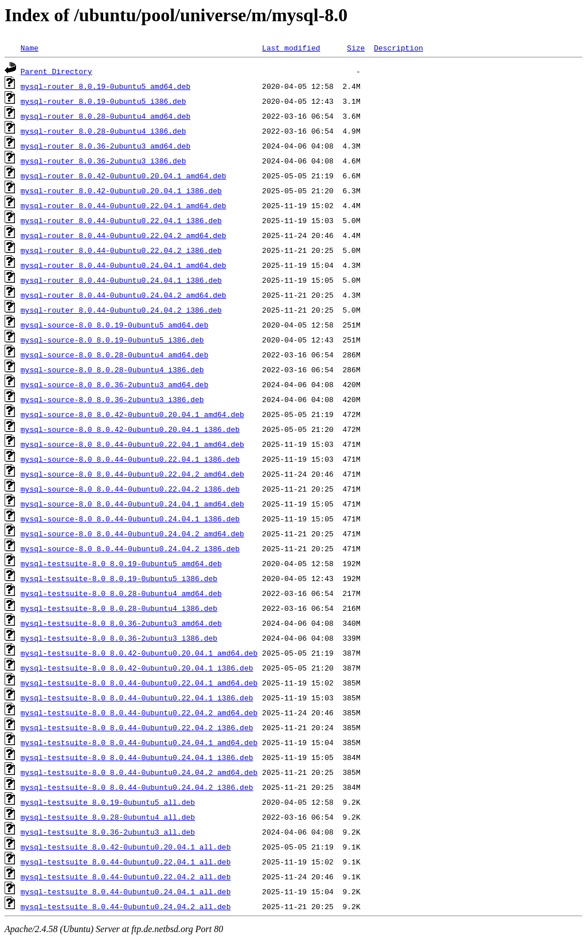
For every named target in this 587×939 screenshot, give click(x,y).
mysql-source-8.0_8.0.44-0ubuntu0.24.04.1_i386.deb (130, 518)
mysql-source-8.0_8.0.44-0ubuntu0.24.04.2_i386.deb (130, 548)
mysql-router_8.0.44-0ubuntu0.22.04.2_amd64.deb (123, 235)
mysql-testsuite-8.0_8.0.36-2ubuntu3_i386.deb (119, 638)
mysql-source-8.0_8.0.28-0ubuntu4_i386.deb (112, 369)
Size (356, 47)
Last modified (291, 47)
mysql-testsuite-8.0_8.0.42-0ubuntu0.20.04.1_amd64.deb (139, 653)
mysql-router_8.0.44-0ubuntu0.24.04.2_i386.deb (121, 310)
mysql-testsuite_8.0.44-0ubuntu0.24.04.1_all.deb (126, 891)
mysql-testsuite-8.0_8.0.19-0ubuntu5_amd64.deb (121, 563)
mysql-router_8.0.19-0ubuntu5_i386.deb (103, 101)
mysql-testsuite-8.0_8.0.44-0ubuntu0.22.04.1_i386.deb (137, 697)
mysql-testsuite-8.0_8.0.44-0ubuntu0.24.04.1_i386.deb (137, 757)
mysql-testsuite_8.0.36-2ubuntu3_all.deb (108, 832)
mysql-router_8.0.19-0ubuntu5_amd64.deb (105, 86)
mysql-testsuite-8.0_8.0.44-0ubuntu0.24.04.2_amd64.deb (139, 772)
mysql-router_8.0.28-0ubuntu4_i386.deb (103, 131)
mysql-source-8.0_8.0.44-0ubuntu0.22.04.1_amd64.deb (132, 444)
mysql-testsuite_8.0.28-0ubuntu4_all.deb (108, 817)
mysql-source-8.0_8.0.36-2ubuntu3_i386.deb (112, 399)
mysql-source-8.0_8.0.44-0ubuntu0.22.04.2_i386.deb (130, 489)
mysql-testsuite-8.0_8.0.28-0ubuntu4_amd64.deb (121, 593)
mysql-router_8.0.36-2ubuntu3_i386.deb (103, 160)
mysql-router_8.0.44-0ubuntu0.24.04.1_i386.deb (121, 280)
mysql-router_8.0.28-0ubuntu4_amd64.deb (105, 116)
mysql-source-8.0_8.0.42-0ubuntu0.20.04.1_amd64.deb (132, 414)
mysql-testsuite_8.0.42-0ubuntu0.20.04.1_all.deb (126, 846)
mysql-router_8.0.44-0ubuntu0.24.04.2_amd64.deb (123, 295)
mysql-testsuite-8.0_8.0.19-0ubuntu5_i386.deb (119, 578)
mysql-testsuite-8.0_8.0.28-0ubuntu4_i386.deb (119, 608)
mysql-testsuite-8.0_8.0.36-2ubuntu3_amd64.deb (121, 623)
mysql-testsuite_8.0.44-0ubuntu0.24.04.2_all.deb (126, 906)
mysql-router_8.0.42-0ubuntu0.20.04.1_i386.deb (121, 190)
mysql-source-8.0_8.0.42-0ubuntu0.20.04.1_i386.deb (130, 429)
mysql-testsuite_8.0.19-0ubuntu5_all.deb (108, 802)
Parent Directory (56, 71)
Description (398, 47)
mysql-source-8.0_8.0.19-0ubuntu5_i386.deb (112, 339)
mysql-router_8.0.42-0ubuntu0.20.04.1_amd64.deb (123, 175)
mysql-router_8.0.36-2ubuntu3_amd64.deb (105, 146)
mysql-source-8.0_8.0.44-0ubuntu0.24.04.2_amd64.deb (132, 533)
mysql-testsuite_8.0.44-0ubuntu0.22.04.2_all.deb (126, 876)
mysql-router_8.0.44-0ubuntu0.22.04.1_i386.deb (121, 220)
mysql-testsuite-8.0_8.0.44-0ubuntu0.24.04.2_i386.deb (137, 787)
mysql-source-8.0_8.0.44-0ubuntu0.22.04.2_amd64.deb (132, 474)
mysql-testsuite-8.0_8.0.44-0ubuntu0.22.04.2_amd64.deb (139, 712)
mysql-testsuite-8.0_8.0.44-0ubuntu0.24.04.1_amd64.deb (139, 742)
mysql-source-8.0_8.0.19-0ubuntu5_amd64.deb (115, 325)
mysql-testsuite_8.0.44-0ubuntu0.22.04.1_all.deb (126, 861)
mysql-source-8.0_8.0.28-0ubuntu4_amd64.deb (115, 354)
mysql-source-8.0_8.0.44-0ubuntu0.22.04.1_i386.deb (130, 459)
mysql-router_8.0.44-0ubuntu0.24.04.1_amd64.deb (123, 265)
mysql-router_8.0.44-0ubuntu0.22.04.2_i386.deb (121, 250)
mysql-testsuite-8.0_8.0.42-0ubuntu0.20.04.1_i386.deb (137, 668)
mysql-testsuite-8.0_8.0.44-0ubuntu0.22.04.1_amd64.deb (139, 682)
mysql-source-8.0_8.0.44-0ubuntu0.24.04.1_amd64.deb (132, 503)
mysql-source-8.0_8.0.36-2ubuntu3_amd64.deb (115, 384)
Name (29, 47)
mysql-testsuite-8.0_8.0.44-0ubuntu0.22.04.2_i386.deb (137, 727)
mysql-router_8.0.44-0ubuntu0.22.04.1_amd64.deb (123, 205)
